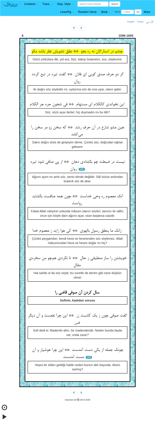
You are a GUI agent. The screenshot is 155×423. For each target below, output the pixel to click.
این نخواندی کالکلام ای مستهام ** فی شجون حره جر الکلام (78, 104)
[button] (31, 4)
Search (114, 4)
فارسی (149, 22)
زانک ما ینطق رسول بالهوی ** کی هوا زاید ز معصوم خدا (77, 230)
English (131, 21)
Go (138, 12)
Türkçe (140, 21)
